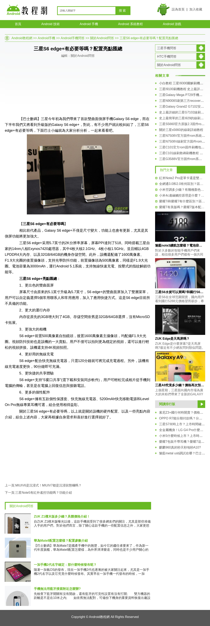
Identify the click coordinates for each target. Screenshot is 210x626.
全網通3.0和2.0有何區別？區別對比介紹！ (182, 184)
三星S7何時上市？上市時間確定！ (183, 424)
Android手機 (46, 38)
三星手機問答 (166, 48)
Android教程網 (22, 38)
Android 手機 (89, 24)
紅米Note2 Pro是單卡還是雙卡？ (182, 178)
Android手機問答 (73, 38)
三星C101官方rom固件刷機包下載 (183, 147)
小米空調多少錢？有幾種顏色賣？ (182, 189)
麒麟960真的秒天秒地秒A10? (180, 447)
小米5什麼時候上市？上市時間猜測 (184, 435)
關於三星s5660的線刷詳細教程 (181, 130)
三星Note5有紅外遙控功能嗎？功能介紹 (43, 492)
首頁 (18, 24)
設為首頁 (178, 9)
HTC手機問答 (167, 56)
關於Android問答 (102, 38)
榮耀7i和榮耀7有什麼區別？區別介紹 (182, 201)
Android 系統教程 (130, 24)
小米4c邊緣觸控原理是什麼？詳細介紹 (182, 195)
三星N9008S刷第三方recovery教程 (184, 100)
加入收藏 (195, 9)
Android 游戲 (172, 24)
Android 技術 (50, 24)
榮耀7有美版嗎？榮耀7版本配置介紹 (182, 207)
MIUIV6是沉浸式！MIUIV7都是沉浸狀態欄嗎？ (48, 485)
